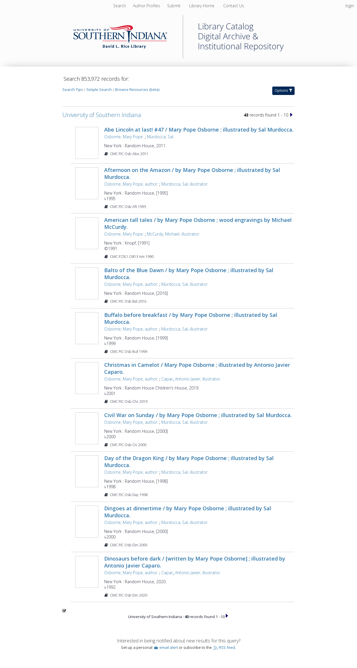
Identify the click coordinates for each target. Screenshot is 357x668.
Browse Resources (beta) (137, 89)
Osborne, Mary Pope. (124, 136)
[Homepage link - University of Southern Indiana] (178, 57)
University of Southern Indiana (101, 115)
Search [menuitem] (119, 5)
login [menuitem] (349, 5)
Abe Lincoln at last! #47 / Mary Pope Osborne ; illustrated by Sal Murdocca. (198, 129)
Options (283, 90)
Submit (174, 5)
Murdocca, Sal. (160, 136)
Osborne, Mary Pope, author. (131, 184)
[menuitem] (147, 5)
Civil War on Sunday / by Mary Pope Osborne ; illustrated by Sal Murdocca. (198, 415)
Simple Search (99, 89)
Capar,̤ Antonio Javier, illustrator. (191, 379)
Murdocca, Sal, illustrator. (184, 184)
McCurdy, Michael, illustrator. (173, 234)
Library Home (202, 5)
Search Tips (72, 89)
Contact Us (233, 5)
